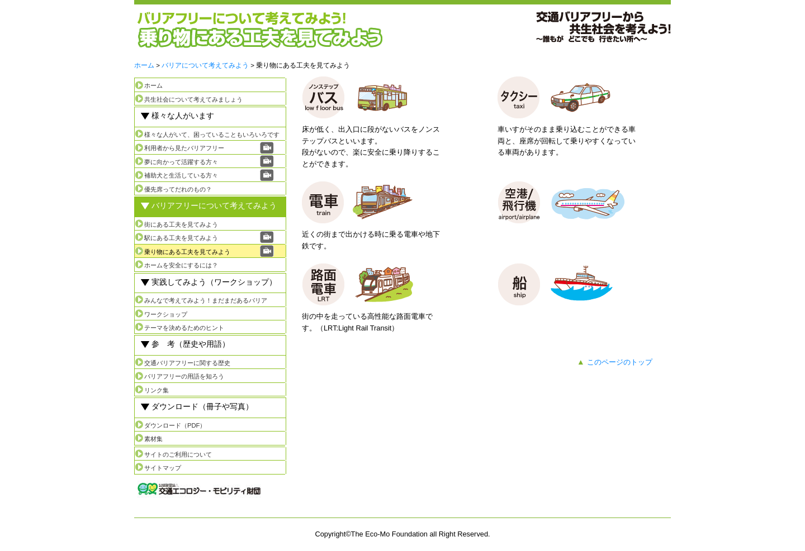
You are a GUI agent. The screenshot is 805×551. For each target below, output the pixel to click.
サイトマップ (162, 467)
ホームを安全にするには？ (181, 265)
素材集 (153, 438)
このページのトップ (619, 362)
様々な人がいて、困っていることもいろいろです (212, 134)
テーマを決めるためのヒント (184, 327)
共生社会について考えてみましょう (193, 99)
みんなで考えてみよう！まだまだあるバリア (205, 300)
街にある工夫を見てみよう (181, 224)
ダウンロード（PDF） (175, 425)
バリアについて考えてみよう (205, 65)
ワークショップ (165, 314)
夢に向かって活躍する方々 (181, 162)
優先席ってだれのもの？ (178, 189)
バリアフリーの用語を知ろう (184, 376)
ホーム (144, 65)
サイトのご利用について (178, 454)
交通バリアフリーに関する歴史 (187, 363)
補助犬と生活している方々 (181, 175)
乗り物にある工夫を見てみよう (187, 251)
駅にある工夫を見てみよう (181, 237)
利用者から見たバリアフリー (184, 148)
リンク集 (156, 390)
